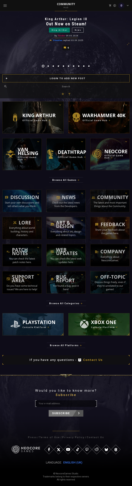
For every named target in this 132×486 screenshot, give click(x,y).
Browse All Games (64, 180)
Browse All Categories (64, 303)
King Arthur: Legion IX (66, 19)
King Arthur (60, 30)
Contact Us (93, 360)
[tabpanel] (66, 33)
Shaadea (57, 40)
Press (32, 437)
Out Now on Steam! (66, 23)
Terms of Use (49, 437)
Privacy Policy (73, 437)
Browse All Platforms (64, 345)
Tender (61, 36)
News (78, 30)
